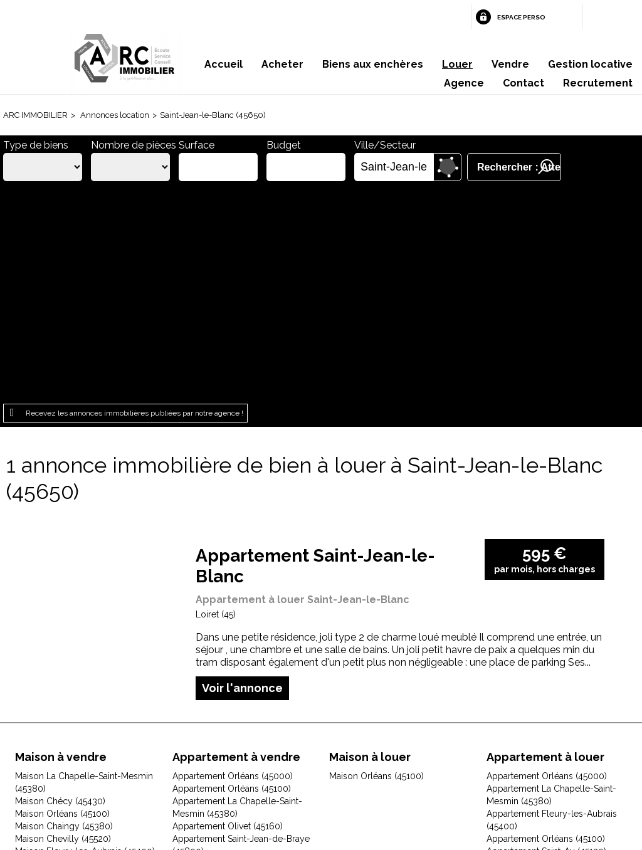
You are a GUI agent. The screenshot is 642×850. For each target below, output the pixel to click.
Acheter (282, 64)
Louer (457, 64)
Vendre (510, 64)
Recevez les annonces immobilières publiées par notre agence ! (134, 198)
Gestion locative (590, 64)
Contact (523, 83)
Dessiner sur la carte (447, 167)
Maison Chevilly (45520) (63, 624)
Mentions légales (157, 771)
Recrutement (598, 83)
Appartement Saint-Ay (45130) (546, 637)
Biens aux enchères (372, 64)
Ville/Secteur (385, 145)
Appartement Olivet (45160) (227, 612)
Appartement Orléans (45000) (232, 562)
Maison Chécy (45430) (60, 587)
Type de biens (35, 145)
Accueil (223, 64)
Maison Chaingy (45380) (64, 612)
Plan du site (302, 771)
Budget (283, 145)
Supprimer (424, 167)
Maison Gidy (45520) (56, 649)
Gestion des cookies (470, 771)
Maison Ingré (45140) (56, 687)
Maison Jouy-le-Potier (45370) (76, 700)
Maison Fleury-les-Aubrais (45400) (85, 637)
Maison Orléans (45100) (62, 599)
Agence (464, 83)
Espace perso (521, 17)
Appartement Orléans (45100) (231, 574)
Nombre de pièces (133, 145)
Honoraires (237, 771)
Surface (196, 145)
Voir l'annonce (242, 473)
